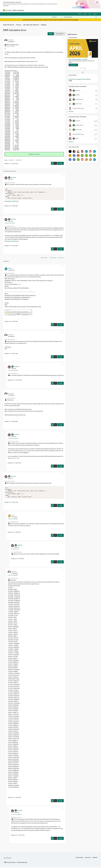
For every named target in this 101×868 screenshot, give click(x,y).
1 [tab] (80, 68)
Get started (75, 19)
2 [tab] (81, 68)
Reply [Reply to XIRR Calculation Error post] (60, 163)
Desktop (43, 25)
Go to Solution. (36, 154)
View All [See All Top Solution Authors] (71, 111)
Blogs (52, 10)
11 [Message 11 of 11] (9, 321)
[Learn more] (73, 65)
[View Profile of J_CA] (12, 516)
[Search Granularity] (57, 17)
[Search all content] (80, 17)
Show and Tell (19, 160)
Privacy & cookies (79, 858)
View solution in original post (12, 201)
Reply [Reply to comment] (60, 209)
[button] (51, 33)
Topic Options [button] (59, 33)
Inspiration (33, 10)
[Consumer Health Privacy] (22, 863)
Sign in (85, 13)
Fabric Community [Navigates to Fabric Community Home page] (18, 10)
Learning (58, 10)
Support (64, 10)
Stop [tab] (84, 68)
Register (79, 13)
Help (90, 13)
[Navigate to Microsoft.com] (7, 10)
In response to (9, 223)
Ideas (39, 10)
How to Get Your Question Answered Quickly (80, 79)
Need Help (11, 160)
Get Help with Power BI (31, 25)
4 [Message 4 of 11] (15, 836)
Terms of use (88, 858)
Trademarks (94, 858)
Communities (46, 10)
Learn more (6, 5)
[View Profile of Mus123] (10, 269)
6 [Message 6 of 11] (15, 559)
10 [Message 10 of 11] (12, 380)
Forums (27, 10)
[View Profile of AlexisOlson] (13, 177)
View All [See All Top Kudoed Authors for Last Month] (71, 141)
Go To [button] (94, 14)
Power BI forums (8, 25)
